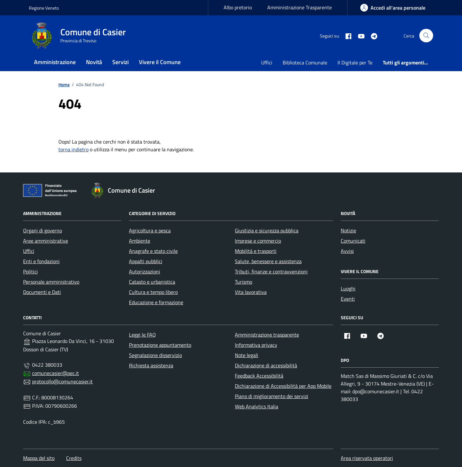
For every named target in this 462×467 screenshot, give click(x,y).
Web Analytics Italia (256, 406)
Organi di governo (42, 230)
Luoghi (348, 288)
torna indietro (73, 149)
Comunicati (353, 241)
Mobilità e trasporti (256, 251)
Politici (30, 271)
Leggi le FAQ (142, 334)
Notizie (348, 230)
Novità (94, 62)
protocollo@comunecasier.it (62, 381)
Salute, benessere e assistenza (268, 261)
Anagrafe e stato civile (153, 251)
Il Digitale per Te (355, 62)
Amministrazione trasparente (267, 334)
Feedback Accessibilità (259, 375)
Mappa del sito (39, 458)
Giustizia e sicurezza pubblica (266, 230)
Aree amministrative (45, 241)
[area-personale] (393, 7)
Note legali (246, 355)
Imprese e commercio (258, 241)
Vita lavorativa (251, 292)
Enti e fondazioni (41, 261)
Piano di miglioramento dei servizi (271, 396)
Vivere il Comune (160, 62)
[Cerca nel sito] (426, 36)
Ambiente (139, 241)
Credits (73, 458)
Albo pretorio (238, 7)
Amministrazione (55, 62)
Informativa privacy (256, 345)
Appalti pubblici (145, 261)
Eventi (348, 299)
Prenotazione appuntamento (160, 345)
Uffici (266, 62)
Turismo (243, 282)
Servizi (120, 62)
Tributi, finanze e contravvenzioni (271, 271)
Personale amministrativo (51, 282)
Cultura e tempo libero (153, 292)
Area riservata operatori (367, 458)
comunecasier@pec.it (55, 373)
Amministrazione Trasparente (299, 7)
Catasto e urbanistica (152, 282)
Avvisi (347, 251)
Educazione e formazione (156, 302)
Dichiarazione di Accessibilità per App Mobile (283, 386)
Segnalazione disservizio (155, 355)
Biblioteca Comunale (305, 62)
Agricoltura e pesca (150, 230)
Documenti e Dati (42, 292)
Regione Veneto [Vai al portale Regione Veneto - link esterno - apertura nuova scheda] (44, 7)
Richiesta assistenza (151, 365)
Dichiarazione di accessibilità (266, 365)
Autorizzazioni (144, 271)
